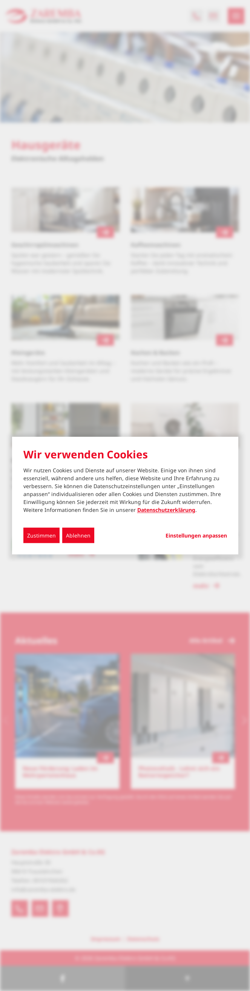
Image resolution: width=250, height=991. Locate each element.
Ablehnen (78, 535)
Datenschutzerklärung (166, 509)
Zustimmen (41, 535)
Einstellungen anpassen (196, 535)
